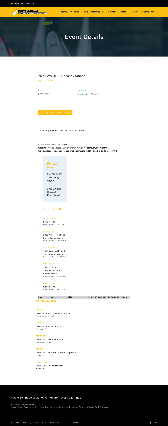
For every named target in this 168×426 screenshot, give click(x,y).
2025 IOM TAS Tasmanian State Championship (51, 270)
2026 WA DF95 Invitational (49, 365)
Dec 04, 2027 (49, 218)
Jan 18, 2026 (42, 323)
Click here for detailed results (52, 144)
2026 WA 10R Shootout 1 (48, 326)
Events (111, 12)
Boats (123, 12)
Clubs (134, 12)
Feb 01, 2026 (42, 336)
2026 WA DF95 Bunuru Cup (49, 339)
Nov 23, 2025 (49, 283)
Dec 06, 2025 (49, 231)
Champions (147, 12)
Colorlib (75, 422)
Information (97, 12)
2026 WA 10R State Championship (53, 313)
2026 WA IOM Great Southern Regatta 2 (56, 352)
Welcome (74, 12)
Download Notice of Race (55, 112)
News (85, 12)
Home (64, 12)
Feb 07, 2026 (42, 349)
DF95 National (50, 222)
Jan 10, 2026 (42, 310)
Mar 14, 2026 (42, 362)
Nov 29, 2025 (49, 264)
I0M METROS (49, 286)
